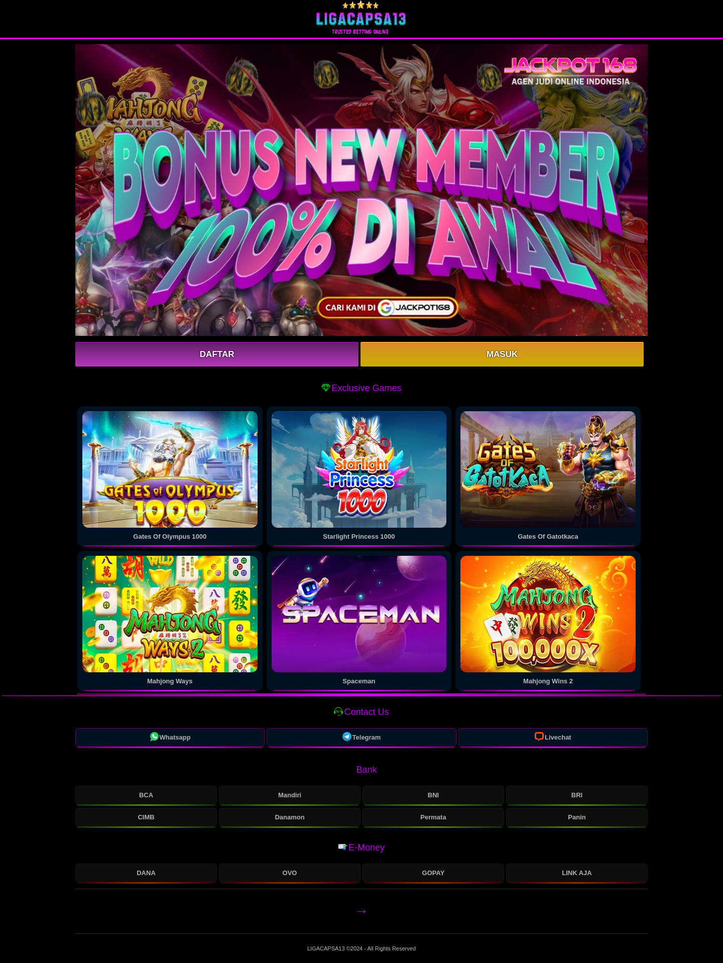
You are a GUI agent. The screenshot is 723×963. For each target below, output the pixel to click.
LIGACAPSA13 (326, 948)
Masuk (502, 354)
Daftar (217, 354)
